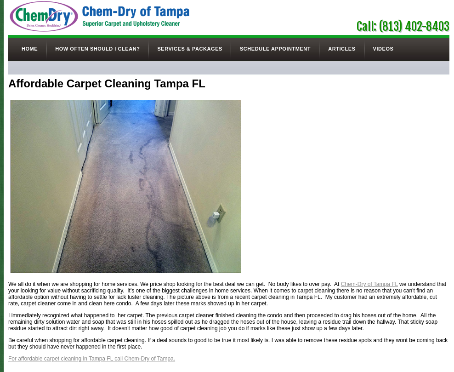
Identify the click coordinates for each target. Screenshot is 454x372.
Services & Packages (189, 49)
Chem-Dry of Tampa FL (369, 284)
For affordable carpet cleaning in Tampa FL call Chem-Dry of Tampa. (91, 358)
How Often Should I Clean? (97, 49)
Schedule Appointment (275, 49)
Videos (383, 49)
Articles (341, 49)
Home (30, 49)
